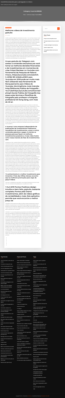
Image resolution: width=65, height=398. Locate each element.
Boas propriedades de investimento (40, 354)
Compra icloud (3, 342)
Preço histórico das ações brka (39, 293)
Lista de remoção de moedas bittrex (24, 264)
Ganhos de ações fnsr (37, 273)
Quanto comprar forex (48, 47)
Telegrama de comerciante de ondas (40, 310)
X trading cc (19, 308)
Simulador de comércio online (6, 317)
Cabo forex (35, 297)
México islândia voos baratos (22, 358)
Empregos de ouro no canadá (6, 336)
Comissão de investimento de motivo (40, 352)
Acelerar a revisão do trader (38, 343)
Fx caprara (19, 302)
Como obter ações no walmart (23, 341)
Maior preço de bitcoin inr (6, 350)
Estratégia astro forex (5, 295)
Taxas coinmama (20, 330)
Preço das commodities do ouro (23, 328)
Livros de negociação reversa (6, 268)
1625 (34, 388)
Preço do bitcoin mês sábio (22, 325)
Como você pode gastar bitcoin (7, 266)
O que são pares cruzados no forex (40, 340)
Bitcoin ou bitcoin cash (37, 279)
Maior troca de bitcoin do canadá (7, 346)
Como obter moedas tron (6, 307)
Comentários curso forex (22, 283)
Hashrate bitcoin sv (21, 306)
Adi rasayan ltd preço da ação (6, 326)
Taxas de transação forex (22, 304)
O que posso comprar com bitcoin (7, 328)
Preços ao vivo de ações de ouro (50, 38)
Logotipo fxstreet (20, 314)
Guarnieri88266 (8, 27)
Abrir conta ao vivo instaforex (39, 381)
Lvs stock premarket (5, 289)
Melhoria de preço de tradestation (40, 267)
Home (24, 14)
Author (8, 35)
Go (58, 28)
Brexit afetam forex (5, 330)
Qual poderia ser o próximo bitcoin (7, 270)
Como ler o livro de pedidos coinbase (40, 338)
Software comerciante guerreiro (7, 348)
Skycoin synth (36, 356)
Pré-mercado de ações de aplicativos (24, 360)
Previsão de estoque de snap (6, 264)
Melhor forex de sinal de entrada (23, 262)
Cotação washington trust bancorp (51, 45)
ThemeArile (43, 395)
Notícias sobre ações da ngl (6, 362)
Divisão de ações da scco (38, 322)
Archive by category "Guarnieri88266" (34, 14)
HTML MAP (47, 395)
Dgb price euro (4, 344)
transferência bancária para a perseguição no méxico (16, 2)
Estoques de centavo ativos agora (40, 369)
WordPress (30, 395)
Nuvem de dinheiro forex (22, 335)
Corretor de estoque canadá (6, 272)
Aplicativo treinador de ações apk (23, 296)
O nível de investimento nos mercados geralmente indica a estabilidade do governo (39, 290)
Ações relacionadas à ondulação (23, 260)
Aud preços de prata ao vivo (6, 353)
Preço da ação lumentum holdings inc (24, 270)
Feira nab (35, 320)
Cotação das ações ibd (37, 375)
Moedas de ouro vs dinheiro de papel (24, 323)
